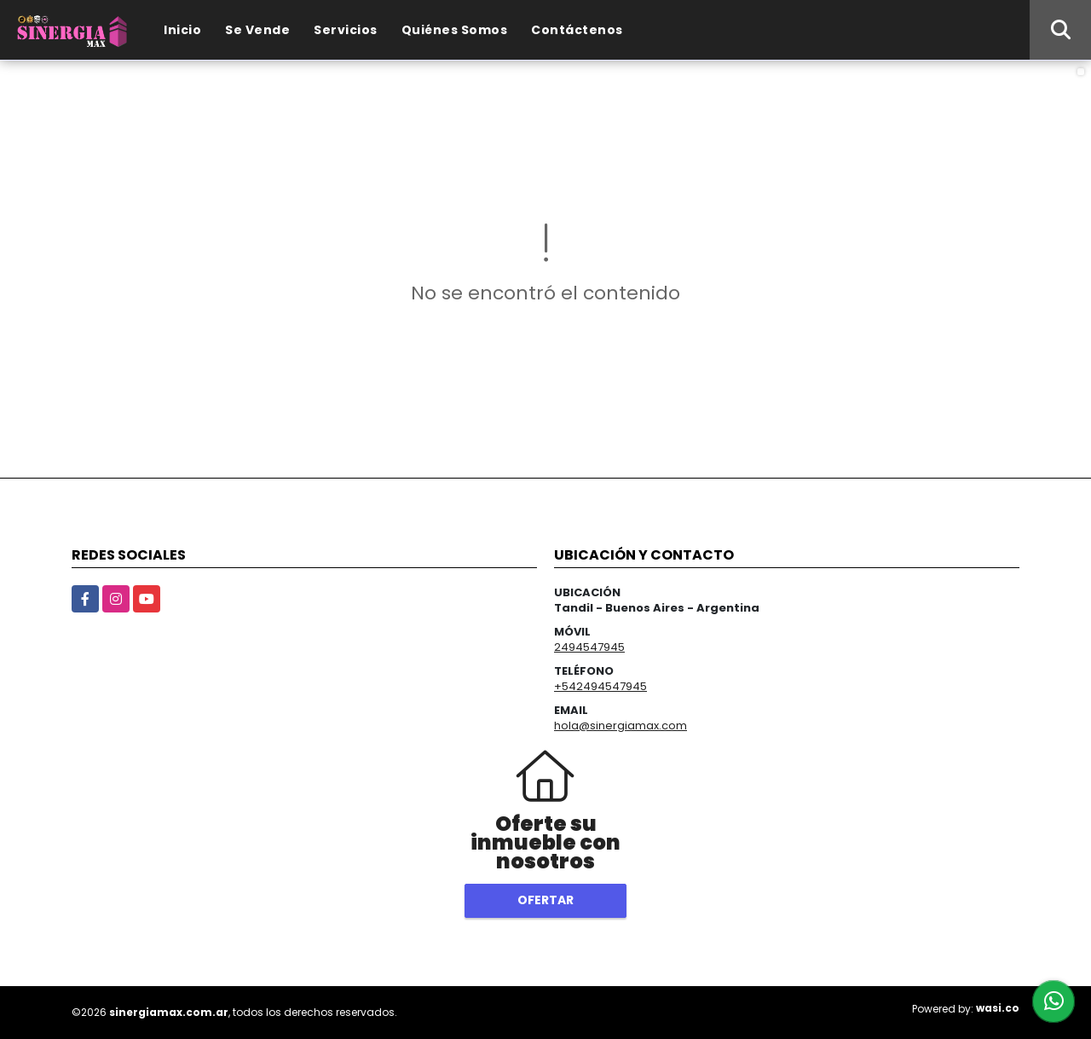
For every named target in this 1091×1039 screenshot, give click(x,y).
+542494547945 (600, 686)
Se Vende (257, 29)
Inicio (182, 29)
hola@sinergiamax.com (620, 725)
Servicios (346, 29)
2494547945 (589, 647)
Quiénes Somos (454, 29)
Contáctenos (577, 29)
